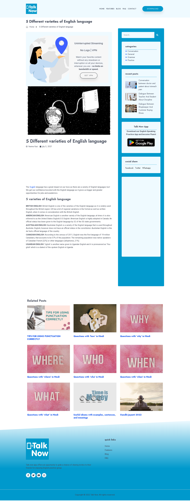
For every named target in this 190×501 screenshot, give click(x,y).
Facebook (129, 168)
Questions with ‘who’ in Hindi (89, 377)
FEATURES (110, 9)
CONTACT (132, 9)
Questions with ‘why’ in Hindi (135, 337)
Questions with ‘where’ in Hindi (43, 377)
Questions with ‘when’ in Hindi (136, 377)
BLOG (118, 9)
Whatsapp (146, 168)
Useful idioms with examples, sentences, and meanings (95, 417)
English (32, 187)
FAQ (124, 9)
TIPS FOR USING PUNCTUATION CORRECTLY (43, 338)
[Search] (157, 35)
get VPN (88, 76)
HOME (101, 9)
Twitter (138, 168)
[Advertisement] (69, 166)
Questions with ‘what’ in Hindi (42, 415)
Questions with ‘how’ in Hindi (89, 337)
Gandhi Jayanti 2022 (131, 415)
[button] (152, 9)
